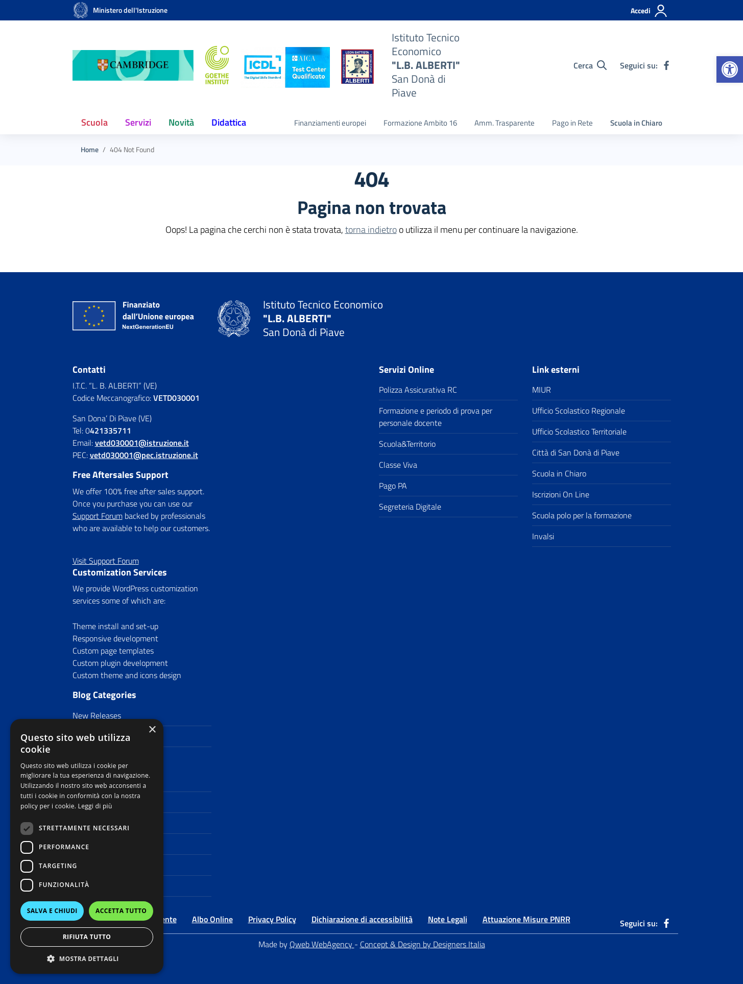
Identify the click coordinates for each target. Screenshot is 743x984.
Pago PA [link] (393, 485)
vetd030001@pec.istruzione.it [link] (144, 455)
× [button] (152, 730)
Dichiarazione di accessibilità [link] (362, 919)
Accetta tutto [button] (121, 910)
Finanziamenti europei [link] (330, 123)
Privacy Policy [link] (272, 919)
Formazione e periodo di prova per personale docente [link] (435, 416)
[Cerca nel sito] (590, 65)
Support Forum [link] (98, 516)
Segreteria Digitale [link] (410, 506)
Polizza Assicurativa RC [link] (418, 389)
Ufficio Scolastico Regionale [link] (578, 410)
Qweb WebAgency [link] (322, 944)
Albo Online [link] (212, 919)
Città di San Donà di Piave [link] (575, 452)
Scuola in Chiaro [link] (636, 123)
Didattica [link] (228, 122)
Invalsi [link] (543, 536)
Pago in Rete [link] (572, 123)
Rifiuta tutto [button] (87, 936)
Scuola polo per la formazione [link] (582, 515)
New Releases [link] (97, 715)
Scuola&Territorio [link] (407, 444)
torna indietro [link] (371, 229)
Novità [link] (181, 122)
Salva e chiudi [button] (52, 910)
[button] (86, 958)
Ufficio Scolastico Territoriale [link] (579, 431)
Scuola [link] (94, 122)
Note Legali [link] (447, 919)
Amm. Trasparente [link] (504, 123)
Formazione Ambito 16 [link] (420, 123)
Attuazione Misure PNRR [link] (526, 919)
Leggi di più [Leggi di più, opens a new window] (95, 806)
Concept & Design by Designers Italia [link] (422, 944)
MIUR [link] (541, 389)
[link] (729, 69)
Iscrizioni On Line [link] (560, 494)
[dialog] (86, 846)
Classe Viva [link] (398, 465)
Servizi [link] (138, 122)
